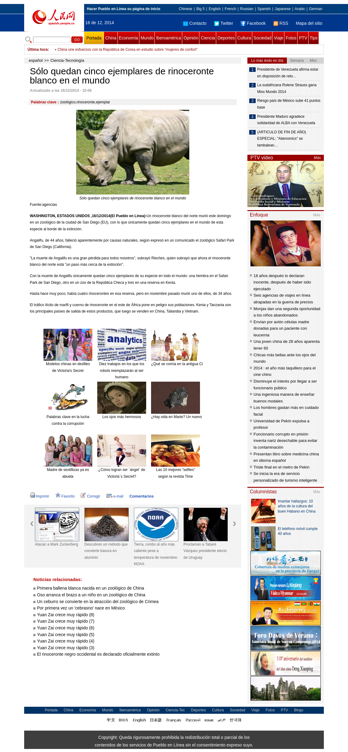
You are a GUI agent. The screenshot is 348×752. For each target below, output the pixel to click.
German (315, 9)
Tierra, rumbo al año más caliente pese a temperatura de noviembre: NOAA (156, 554)
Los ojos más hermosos (121, 417)
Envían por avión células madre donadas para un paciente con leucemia (281, 328)
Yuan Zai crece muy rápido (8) (65, 614)
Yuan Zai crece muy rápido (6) (65, 627)
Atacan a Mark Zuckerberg (56, 544)
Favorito (65, 496)
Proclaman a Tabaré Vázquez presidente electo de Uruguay (205, 551)
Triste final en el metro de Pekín (281, 467)
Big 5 (200, 9)
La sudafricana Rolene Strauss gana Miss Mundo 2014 (287, 88)
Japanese (283, 9)
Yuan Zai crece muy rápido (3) (65, 647)
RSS (280, 23)
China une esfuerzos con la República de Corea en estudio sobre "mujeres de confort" (127, 49)
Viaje (278, 37)
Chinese (185, 9)
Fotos (291, 37)
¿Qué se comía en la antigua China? (181, 364)
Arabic (300, 9)
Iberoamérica (168, 37)
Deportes (226, 37)
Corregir (90, 496)
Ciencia (208, 37)
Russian (246, 9)
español (36, 60)
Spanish (264, 9)
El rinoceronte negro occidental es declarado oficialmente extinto (98, 654)
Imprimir (39, 496)
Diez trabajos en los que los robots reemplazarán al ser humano (121, 370)
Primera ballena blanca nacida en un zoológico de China (90, 588)
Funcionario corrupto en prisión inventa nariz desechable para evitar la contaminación (285, 441)
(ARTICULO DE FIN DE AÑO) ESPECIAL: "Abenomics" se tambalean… (281, 138)
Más (317, 158)
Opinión (190, 37)
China (111, 37)
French (230, 9)
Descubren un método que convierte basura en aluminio (106, 551)
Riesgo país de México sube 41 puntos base (288, 103)
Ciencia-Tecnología (67, 60)
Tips (314, 37)
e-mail (115, 496)
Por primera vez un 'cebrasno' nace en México (81, 608)
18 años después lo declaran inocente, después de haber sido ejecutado (282, 282)
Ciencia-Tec (175, 710)
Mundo (147, 37)
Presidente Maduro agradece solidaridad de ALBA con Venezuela (286, 119)
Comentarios (141, 496)
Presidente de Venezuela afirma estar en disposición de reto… (287, 72)
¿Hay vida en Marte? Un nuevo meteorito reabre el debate (198, 417)
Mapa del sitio (309, 23)
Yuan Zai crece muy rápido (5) (65, 634)
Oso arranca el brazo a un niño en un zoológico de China (91, 594)
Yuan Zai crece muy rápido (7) (65, 621)
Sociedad (262, 37)
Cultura (244, 37)
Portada (93, 37)
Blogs (298, 710)
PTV (303, 37)
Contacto (194, 23)
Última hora (38, 49)
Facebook (253, 23)
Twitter (223, 23)
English (214, 9)
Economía (128, 37)
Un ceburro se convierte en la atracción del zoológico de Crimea (98, 601)
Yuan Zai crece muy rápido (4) (65, 641)
